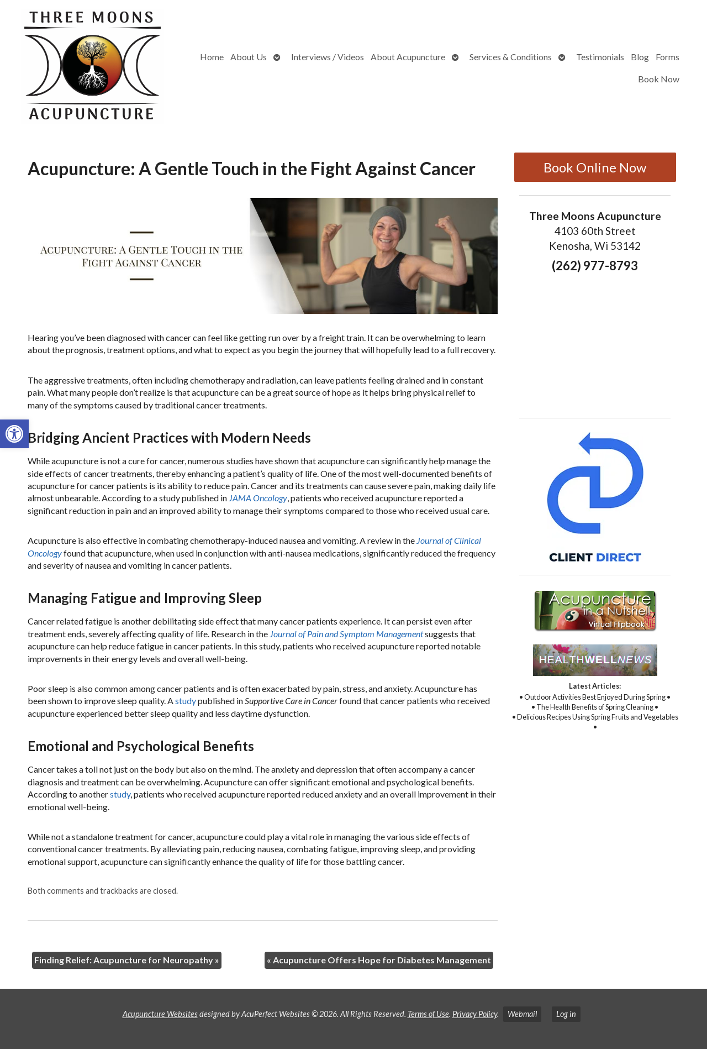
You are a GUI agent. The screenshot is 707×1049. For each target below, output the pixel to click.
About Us (248, 56)
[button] (14, 433)
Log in (566, 1014)
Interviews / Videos (327, 56)
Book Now (658, 79)
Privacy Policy (474, 1014)
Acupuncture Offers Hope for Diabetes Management (379, 959)
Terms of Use (428, 1014)
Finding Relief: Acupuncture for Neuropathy (126, 959)
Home (212, 56)
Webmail (522, 1014)
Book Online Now (595, 167)
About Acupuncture (408, 56)
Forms (667, 56)
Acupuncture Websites (160, 1014)
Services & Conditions (510, 56)
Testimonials (600, 56)
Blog (640, 56)
